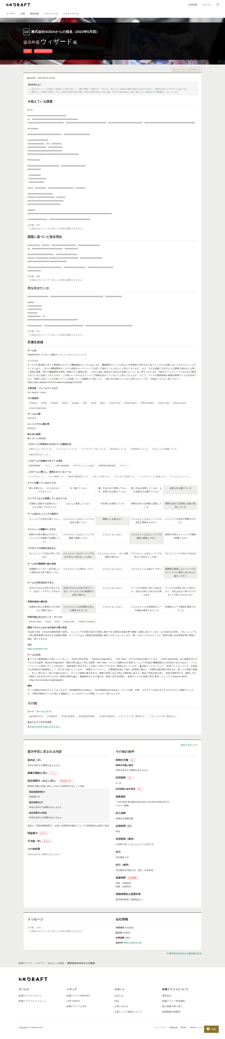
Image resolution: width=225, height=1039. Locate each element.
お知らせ (119, 995)
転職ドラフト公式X (77, 1006)
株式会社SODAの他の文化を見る (44, 727)
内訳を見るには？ (189, 745)
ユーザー (10, 13)
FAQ (116, 1001)
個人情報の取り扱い (172, 1006)
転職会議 (173, 1027)
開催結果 (34, 13)
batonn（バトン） (198, 1027)
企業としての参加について (128, 1011)
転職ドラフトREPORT (78, 995)
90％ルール (151, 92)
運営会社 (166, 995)
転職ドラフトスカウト (30, 995)
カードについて (44, 711)
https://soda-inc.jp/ (133, 942)
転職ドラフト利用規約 (173, 1001)
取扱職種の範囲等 (171, 1011)
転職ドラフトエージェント (32, 1001)
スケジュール (51, 13)
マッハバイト (160, 1027)
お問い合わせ (121, 1006)
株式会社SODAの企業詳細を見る (187, 69)
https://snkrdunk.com (38, 649)
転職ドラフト (25, 963)
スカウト (40, 963)
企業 (22, 13)
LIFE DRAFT (73, 1001)
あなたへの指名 (56, 963)
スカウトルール (71, 13)
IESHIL (183, 1027)
